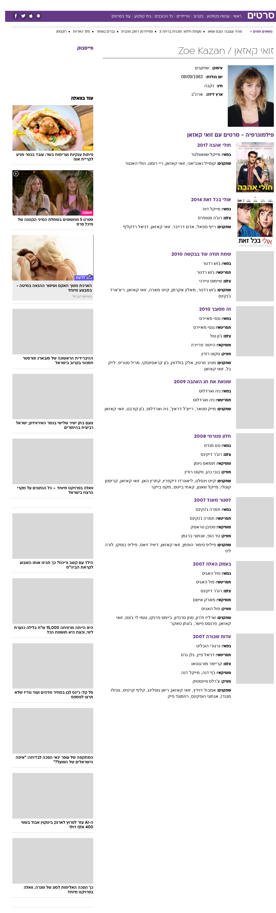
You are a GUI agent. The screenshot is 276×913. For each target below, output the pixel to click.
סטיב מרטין (201, 362)
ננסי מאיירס (204, 318)
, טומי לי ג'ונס (132, 617)
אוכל (147, 5)
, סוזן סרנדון (180, 617)
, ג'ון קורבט (132, 408)
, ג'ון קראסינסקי (151, 362)
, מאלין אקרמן (179, 290)
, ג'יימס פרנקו (156, 617)
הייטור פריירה (198, 345)
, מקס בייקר (157, 487)
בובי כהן (208, 472)
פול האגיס (206, 573)
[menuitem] (204, 5)
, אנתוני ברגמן (189, 536)
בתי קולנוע (137, 16)
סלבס (175, 5)
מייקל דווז (206, 209)
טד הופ (208, 536)
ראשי (232, 16)
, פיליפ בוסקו (122, 544)
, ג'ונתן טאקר (177, 623)
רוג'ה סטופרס (205, 218)
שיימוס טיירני (205, 281)
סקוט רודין (205, 353)
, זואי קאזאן (171, 163)
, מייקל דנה (186, 672)
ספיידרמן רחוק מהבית (132, 31)
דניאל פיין (200, 654)
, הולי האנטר (131, 163)
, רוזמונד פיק (174, 696)
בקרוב (193, 16)
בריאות (132, 5)
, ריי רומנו (151, 163)
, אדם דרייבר (179, 226)
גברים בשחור (100, 31)
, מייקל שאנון (204, 487)
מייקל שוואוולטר (200, 154)
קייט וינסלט (200, 480)
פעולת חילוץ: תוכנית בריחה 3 (175, 31)
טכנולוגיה (96, 5)
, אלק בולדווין (178, 362)
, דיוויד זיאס (145, 544)
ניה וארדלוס (204, 391)
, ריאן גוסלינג (154, 690)
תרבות (191, 5)
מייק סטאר (201, 408)
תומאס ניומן (199, 463)
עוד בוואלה (77, 98)
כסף (161, 5)
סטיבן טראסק (197, 527)
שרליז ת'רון (201, 617)
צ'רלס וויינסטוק (201, 681)
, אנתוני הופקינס (201, 696)
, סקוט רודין (190, 472)
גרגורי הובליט (203, 646)
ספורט (207, 5)
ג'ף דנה (204, 672)
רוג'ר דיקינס (206, 454)
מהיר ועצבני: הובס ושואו (220, 31)
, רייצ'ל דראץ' (178, 408)
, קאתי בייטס (180, 487)
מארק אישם (199, 599)
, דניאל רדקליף (132, 226)
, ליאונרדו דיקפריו (174, 480)
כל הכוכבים (159, 16)
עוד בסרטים (116, 16)
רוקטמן (56, 31)
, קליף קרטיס (130, 690)
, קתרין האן (147, 480)
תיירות (115, 5)
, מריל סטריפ (125, 362)
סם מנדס (207, 445)
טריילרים (178, 16)
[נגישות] (7, 5)
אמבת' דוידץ (199, 690)
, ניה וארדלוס (153, 408)
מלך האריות (76, 31)
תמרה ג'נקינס (203, 509)
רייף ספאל (201, 226)
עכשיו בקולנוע (213, 16)
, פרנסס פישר (201, 623)
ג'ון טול (211, 336)
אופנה (78, 5)
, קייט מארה (155, 290)
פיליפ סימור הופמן (194, 544)
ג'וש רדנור (207, 263)
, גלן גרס (184, 654)
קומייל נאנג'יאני (196, 163)
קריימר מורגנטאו (201, 663)
